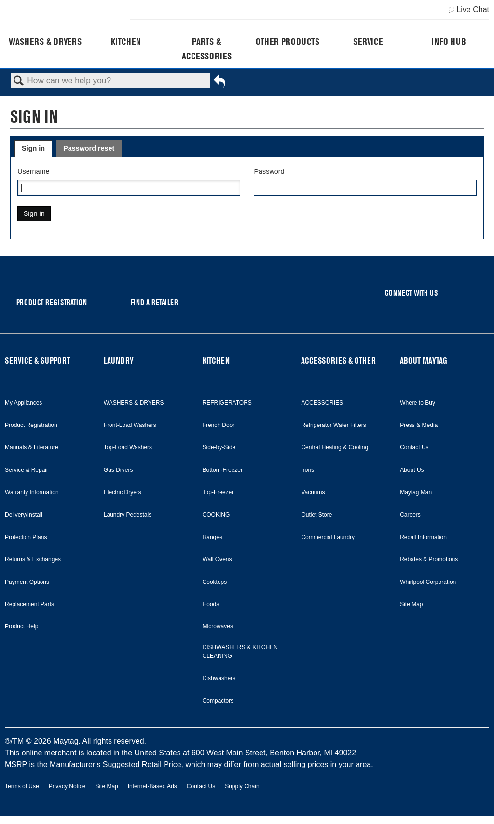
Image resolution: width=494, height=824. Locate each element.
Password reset (88, 148)
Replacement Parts (29, 604)
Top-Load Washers (128, 447)
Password (269, 171)
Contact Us (414, 447)
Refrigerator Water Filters (333, 425)
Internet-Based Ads (152, 786)
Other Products (287, 41)
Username (33, 171)
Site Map (411, 604)
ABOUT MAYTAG (423, 360)
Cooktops (215, 582)
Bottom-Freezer (223, 470)
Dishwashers (219, 678)
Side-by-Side (219, 447)
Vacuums (313, 492)
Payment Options (27, 582)
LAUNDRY (119, 360)
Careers (410, 514)
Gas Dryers (118, 470)
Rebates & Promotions (429, 559)
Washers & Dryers (45, 41)
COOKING (216, 514)
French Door (219, 425)
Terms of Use (22, 786)
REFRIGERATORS (227, 402)
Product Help (21, 626)
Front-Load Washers (130, 425)
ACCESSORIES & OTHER (338, 360)
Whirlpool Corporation (428, 582)
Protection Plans (26, 537)
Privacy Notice (67, 786)
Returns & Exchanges (33, 559)
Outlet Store (316, 514)
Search (18, 81)
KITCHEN (216, 360)
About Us (412, 470)
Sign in (33, 148)
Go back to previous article (219, 84)
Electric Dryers (122, 492)
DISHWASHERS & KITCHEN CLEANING (240, 651)
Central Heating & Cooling (334, 447)
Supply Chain (242, 786)
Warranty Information (32, 492)
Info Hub (448, 41)
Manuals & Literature (31, 447)
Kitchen (126, 41)
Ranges (212, 537)
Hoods (211, 604)
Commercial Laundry (328, 537)
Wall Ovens (217, 559)
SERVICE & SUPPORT (37, 360)
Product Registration (31, 425)
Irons (307, 470)
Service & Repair (26, 470)
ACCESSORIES (322, 402)
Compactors (218, 700)
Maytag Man (416, 492)
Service (368, 41)
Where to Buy (417, 402)
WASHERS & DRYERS (134, 402)
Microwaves (218, 626)
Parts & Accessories (207, 49)
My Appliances (23, 402)
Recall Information (423, 537)
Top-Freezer (218, 492)
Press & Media (419, 425)
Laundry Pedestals (127, 514)
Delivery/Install (23, 514)
